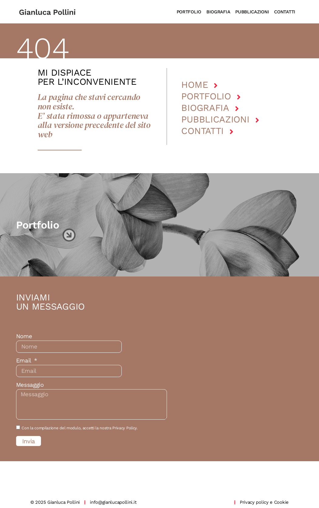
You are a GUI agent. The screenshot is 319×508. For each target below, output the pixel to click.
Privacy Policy (124, 428)
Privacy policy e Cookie (264, 502)
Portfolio (206, 96)
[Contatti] (231, 132)
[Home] (215, 85)
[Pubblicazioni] (257, 120)
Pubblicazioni (215, 119)
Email (24, 360)
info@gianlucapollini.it (113, 502)
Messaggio (30, 385)
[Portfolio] (239, 97)
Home (194, 84)
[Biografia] (237, 108)
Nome (24, 336)
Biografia (205, 107)
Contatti (202, 130)
